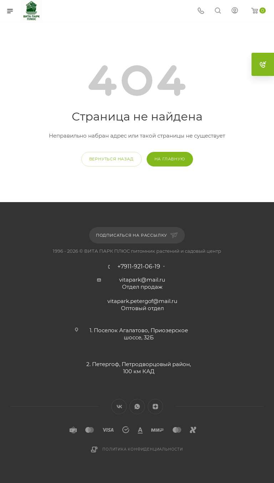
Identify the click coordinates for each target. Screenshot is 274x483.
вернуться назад (111, 158)
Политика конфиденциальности (142, 449)
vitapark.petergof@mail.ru (142, 301)
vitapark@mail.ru (142, 279)
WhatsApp (137, 406)
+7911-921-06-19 (138, 266)
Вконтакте (119, 406)
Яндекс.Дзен (155, 406)
